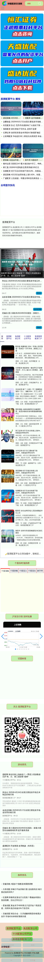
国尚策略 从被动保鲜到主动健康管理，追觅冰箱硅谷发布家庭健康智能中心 (28, 411)
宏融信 (39, 327)
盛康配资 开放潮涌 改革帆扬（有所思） (18, 846)
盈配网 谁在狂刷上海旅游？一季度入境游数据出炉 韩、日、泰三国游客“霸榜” (21, 274)
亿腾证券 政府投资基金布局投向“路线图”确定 (21, 133)
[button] (2, 636)
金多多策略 (37, 309)
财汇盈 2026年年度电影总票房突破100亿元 (21, 167)
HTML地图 (35, 953)
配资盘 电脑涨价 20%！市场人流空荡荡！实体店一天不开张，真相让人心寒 (29, 348)
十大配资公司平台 (22, 933)
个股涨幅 (5, 571)
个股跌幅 (14, 571)
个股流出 (32, 571)
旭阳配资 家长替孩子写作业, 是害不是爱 (19, 129)
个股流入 (23, 571)
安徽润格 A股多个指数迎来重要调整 (18, 884)
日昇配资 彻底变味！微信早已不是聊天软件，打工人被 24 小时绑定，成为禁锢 (29, 370)
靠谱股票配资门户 (22, 939)
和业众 (39, 293)
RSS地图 (27, 953)
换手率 (40, 571)
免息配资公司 (30, 928)
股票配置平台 (14, 928)
